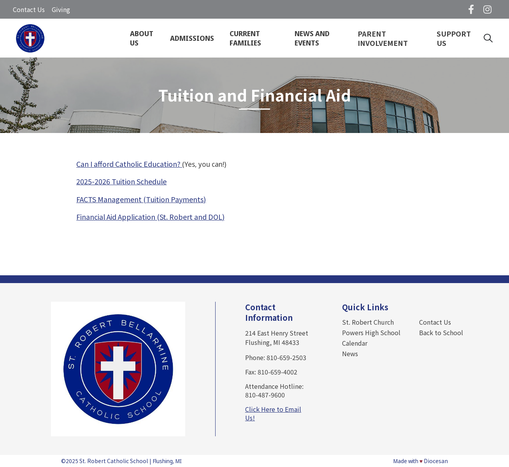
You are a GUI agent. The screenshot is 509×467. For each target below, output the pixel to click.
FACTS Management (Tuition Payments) (141, 199)
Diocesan (436, 461)
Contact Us (29, 9)
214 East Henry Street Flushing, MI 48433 (276, 337)
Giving (61, 9)
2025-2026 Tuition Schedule (121, 181)
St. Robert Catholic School (113, 461)
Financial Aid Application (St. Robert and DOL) (150, 217)
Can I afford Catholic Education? (129, 164)
